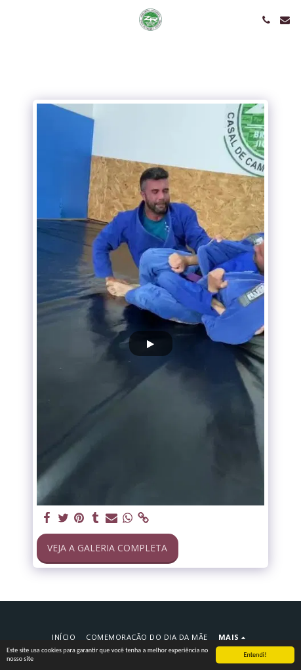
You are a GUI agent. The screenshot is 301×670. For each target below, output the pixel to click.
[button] (14, 19)
